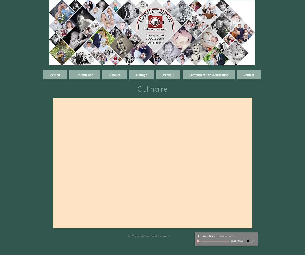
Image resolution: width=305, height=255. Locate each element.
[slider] (253, 241)
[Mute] (248, 241)
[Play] (199, 241)
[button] (141, 74)
